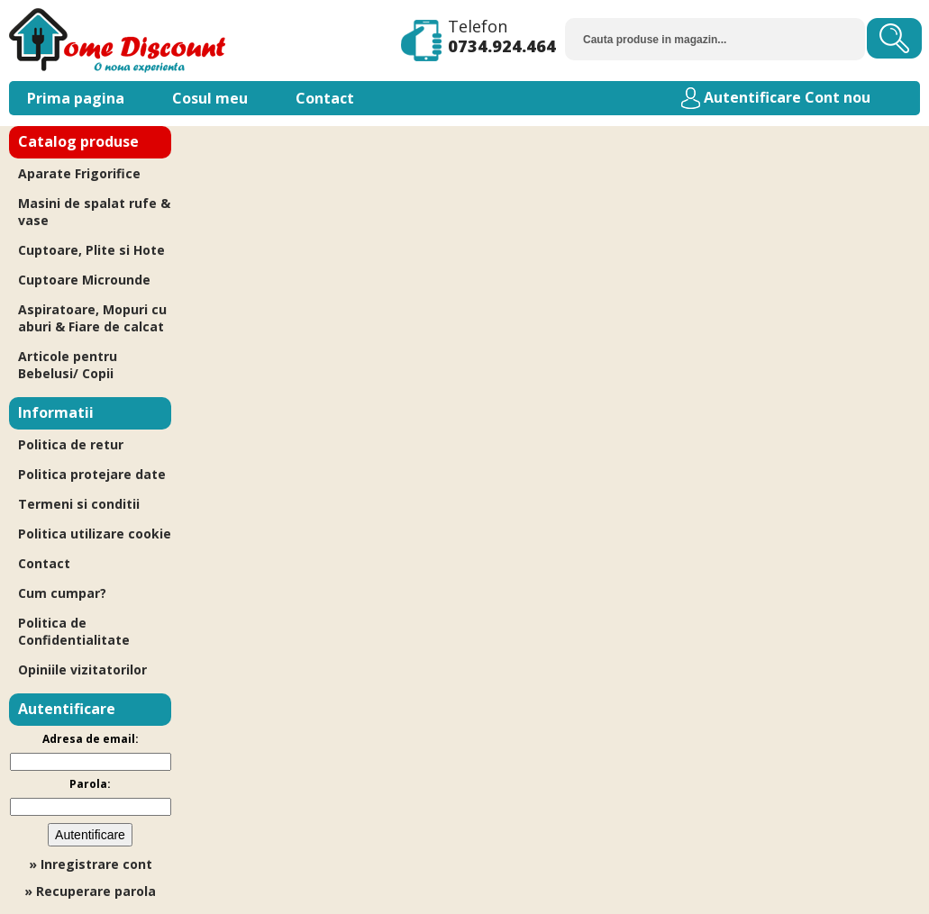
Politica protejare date (92, 474)
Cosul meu (210, 98)
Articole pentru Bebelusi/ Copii (67, 365)
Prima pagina (75, 98)
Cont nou (837, 97)
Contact (325, 98)
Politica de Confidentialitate (74, 631)
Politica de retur (70, 444)
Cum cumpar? (62, 593)
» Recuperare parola (90, 891)
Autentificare (752, 97)
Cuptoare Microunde (84, 279)
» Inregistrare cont (90, 864)
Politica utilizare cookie (94, 533)
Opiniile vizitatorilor (82, 669)
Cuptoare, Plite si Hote (91, 249)
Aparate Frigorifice (79, 173)
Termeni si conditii (79, 503)
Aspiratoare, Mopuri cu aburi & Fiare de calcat (92, 318)
